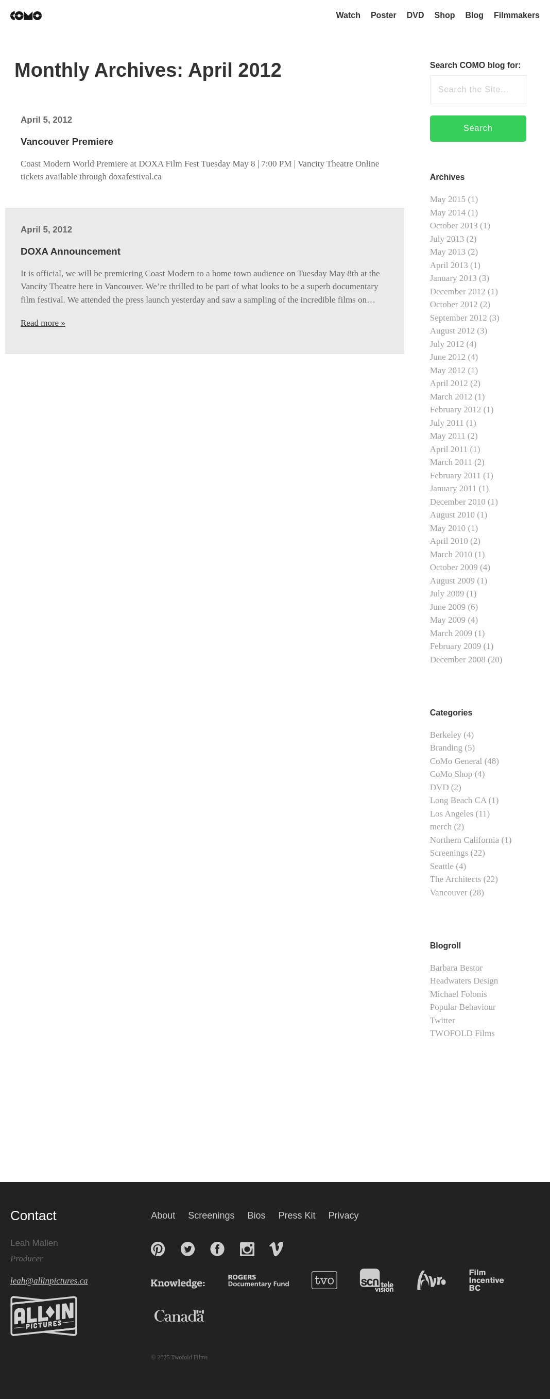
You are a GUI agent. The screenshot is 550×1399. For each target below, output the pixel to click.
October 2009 (454, 567)
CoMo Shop (451, 774)
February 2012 (456, 409)
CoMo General (456, 761)
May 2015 (448, 199)
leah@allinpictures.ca (49, 1281)
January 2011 (453, 488)
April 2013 (449, 265)
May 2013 (448, 252)
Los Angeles (452, 814)
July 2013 (447, 239)
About (163, 1215)
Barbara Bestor (456, 968)
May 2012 (448, 370)
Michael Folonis (458, 994)
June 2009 (448, 607)
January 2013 (453, 278)
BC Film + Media (489, 1280)
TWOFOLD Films (462, 1033)
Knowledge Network (188, 1280)
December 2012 (458, 291)
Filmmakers (517, 15)
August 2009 (452, 581)
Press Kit (296, 1215)
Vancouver (449, 892)
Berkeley (445, 735)
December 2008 (458, 659)
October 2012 (454, 304)
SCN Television (380, 1280)
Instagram (247, 1249)
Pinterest (158, 1249)
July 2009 (447, 593)
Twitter (442, 1020)
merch (441, 826)
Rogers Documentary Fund (261, 1280)
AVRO (432, 1280)
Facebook (217, 1249)
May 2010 (448, 528)
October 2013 (454, 225)
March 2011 (451, 462)
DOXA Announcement (71, 251)
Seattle (442, 866)
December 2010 (458, 502)
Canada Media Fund (174, 1315)
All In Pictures (43, 1316)
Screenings (449, 853)
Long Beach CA (458, 800)
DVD (415, 15)
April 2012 (449, 383)
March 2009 (451, 633)
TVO (326, 1280)
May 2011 (448, 436)
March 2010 (451, 554)
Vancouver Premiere (67, 141)
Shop (445, 15)
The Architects (456, 879)
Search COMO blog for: (475, 65)
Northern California (465, 840)
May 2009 (448, 620)
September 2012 (458, 318)
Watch (348, 15)
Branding (446, 748)
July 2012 (447, 344)
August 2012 (452, 331)
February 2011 (455, 475)
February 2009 (456, 646)
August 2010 (452, 515)
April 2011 (449, 449)
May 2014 (448, 213)
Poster (384, 15)
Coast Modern (26, 15)
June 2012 (448, 357)
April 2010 (449, 541)
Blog (475, 15)
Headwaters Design (464, 981)
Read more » (43, 323)
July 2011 (447, 423)
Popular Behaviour (463, 1007)
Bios (256, 1215)
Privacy (344, 1215)
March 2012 (451, 397)
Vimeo (276, 1249)
